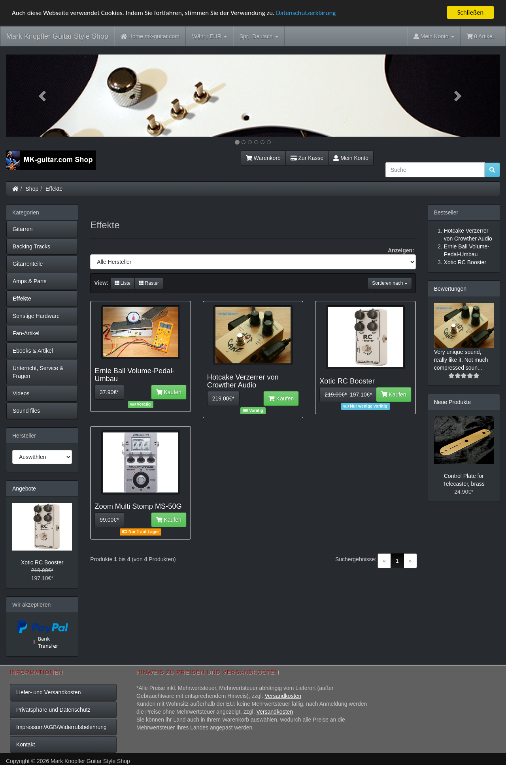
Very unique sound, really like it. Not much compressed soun (461, 360)
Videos (21, 393)
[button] (43, 96)
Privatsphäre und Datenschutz (53, 710)
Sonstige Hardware (36, 316)
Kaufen (168, 392)
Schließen (470, 12)
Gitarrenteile (28, 264)
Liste (123, 283)
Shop (32, 189)
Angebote (24, 488)
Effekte (53, 189)
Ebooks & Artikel (33, 351)
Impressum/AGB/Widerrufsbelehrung (61, 727)
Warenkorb (263, 158)
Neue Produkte (452, 402)
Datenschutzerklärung (306, 13)
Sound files (26, 411)
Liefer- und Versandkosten (48, 692)
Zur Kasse (307, 158)
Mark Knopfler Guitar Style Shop (57, 36)
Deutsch (259, 36)
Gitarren (23, 229)
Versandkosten (282, 696)
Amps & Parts (30, 281)
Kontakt (25, 744)
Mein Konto (350, 158)
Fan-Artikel (26, 333)
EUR (209, 36)
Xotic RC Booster (42, 562)
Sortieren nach (389, 283)
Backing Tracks (31, 246)
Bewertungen (450, 289)
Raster (149, 283)
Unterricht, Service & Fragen (38, 372)
